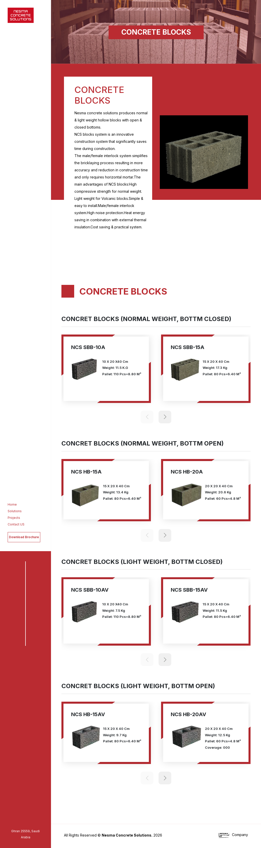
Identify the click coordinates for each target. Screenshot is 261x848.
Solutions (13, 511)
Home (10, 504)
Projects (12, 518)
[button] (238, 206)
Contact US (14, 524)
